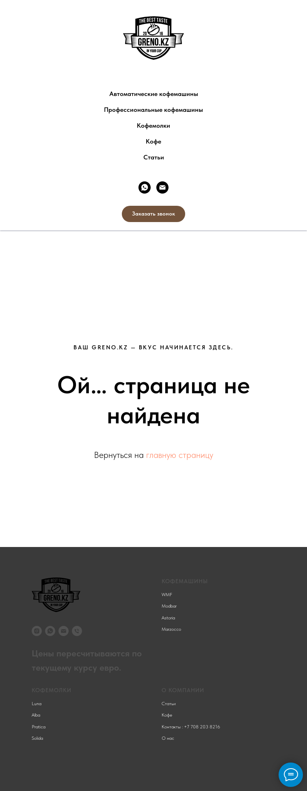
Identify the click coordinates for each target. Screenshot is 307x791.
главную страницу (179, 454)
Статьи (153, 157)
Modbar (169, 606)
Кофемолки (153, 125)
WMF (167, 594)
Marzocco (171, 629)
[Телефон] (77, 631)
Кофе (153, 141)
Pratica (38, 727)
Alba (36, 715)
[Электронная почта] (162, 187)
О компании (183, 690)
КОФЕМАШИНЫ (185, 581)
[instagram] (37, 631)
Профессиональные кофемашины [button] (153, 109)
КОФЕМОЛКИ (51, 690)
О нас (168, 738)
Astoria (168, 618)
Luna (36, 703)
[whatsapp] (144, 187)
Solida (37, 738)
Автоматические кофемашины (153, 94)
